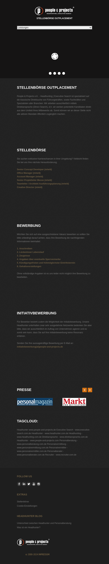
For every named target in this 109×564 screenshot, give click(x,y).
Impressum (43, 554)
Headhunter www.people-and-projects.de (36, 430)
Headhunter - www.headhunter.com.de (50, 433)
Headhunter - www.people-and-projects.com (38, 440)
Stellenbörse (23, 501)
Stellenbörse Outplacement (54, 12)
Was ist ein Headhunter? (28, 527)
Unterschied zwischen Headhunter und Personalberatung (44, 523)
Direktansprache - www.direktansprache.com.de (65, 437)
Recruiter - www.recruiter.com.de (60, 455)
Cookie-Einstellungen (27, 506)
